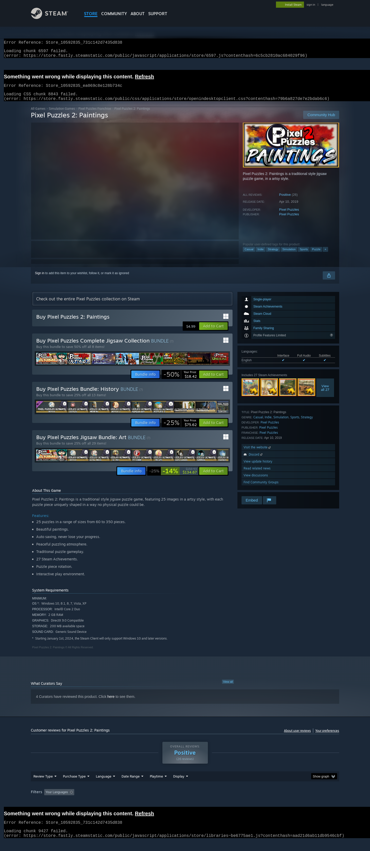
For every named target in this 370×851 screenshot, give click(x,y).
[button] (213, 332)
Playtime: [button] (148, 802)
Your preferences (327, 737)
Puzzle (316, 255)
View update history (258, 467)
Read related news (257, 474)
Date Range (131, 786)
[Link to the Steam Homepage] (53, 17)
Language (103, 786)
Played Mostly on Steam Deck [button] (185, 802)
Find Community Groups (261, 488)
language (327, 4)
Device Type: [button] (294, 802)
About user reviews (297, 737)
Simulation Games (62, 115)
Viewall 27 (325, 394)
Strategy (273, 255)
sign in (311, 4)
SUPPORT (157, 13)
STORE (91, 13)
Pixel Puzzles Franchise (94, 115)
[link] (180, 380)
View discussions (256, 481)
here (111, 703)
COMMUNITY (114, 13)
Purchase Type (74, 786)
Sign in (39, 279)
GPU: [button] (272, 802)
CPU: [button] (254, 802)
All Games (38, 115)
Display (178, 786)
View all (228, 687)
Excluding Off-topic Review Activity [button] (108, 802)
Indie (260, 255)
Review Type (43, 786)
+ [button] (325, 255)
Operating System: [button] (228, 802)
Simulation (288, 255)
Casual (249, 255)
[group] (185, 802)
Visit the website (258, 453)
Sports (304, 255)
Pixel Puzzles (289, 216)
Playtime (156, 786)
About (138, 13)
